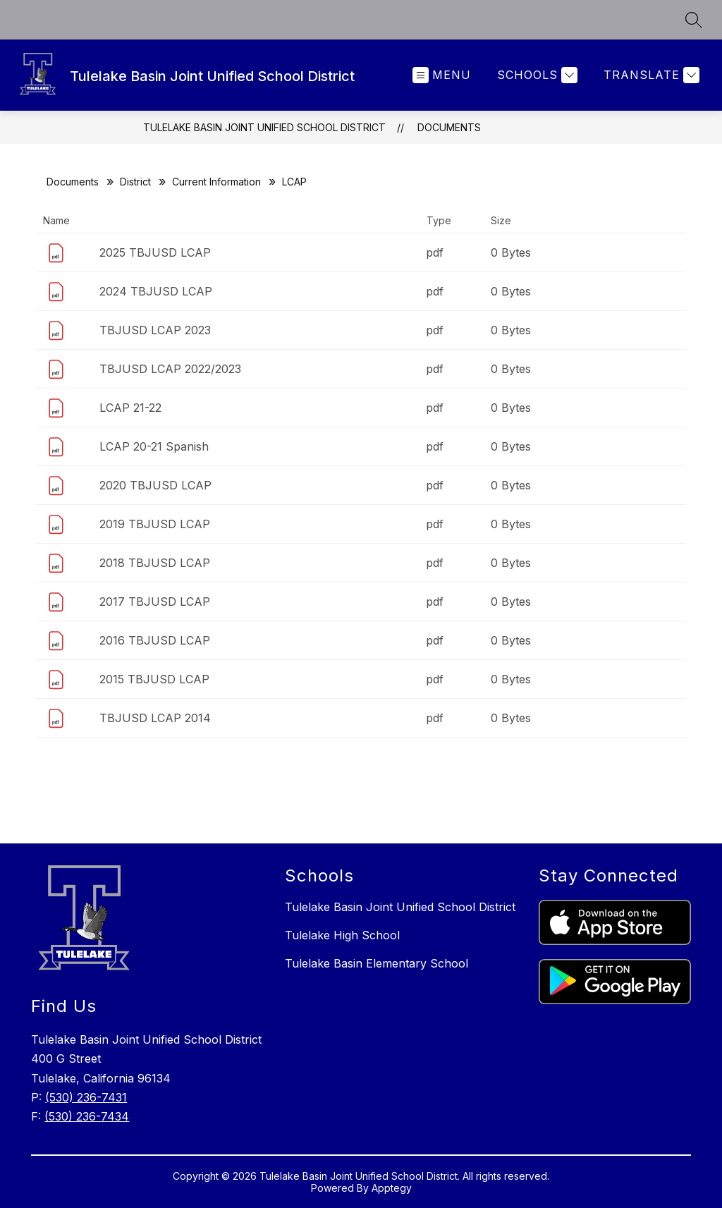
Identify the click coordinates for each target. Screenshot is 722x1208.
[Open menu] (441, 75)
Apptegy (392, 1188)
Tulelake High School (342, 935)
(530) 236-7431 (86, 1097)
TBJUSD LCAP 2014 (155, 718)
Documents (449, 127)
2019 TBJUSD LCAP (154, 524)
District (135, 182)
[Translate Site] (649, 75)
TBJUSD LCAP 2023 (155, 330)
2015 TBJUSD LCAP (154, 679)
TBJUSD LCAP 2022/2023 (170, 369)
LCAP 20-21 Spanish (154, 446)
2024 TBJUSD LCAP (155, 291)
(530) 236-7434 (86, 1116)
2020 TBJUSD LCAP (155, 485)
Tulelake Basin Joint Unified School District (264, 127)
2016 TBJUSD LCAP (154, 640)
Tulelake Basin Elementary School (376, 963)
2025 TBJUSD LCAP (155, 252)
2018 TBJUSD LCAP (154, 563)
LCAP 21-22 (130, 408)
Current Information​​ (216, 182)
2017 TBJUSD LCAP (154, 601)
